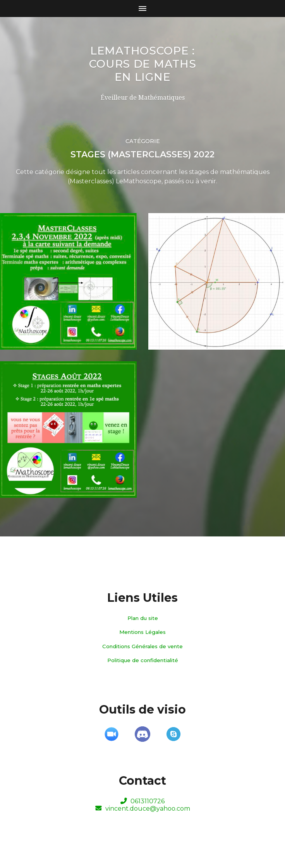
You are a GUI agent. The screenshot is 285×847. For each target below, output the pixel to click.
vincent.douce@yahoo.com (142, 808)
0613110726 (142, 801)
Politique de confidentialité (142, 660)
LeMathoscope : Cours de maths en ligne (142, 64)
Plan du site (142, 618)
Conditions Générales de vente (142, 646)
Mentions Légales (142, 632)
